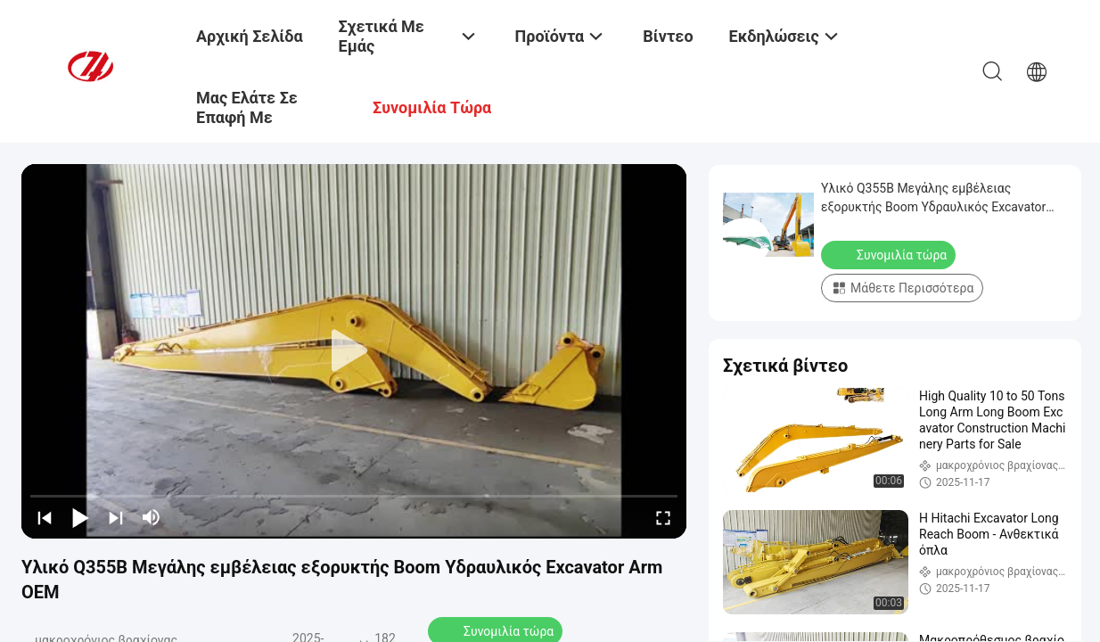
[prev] (44, 517)
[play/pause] (80, 517)
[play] (354, 351)
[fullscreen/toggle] (663, 517)
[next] (116, 517)
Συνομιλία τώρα (890, 254)
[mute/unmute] (151, 517)
